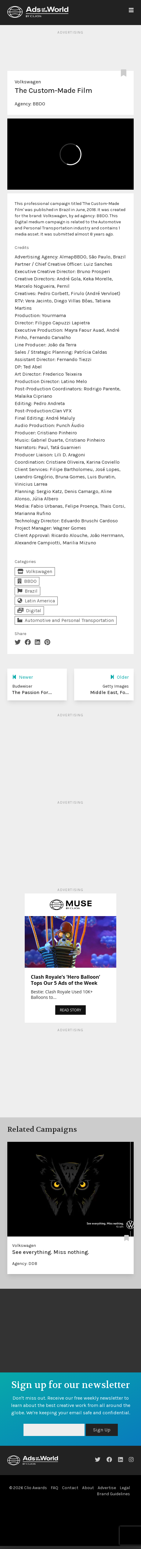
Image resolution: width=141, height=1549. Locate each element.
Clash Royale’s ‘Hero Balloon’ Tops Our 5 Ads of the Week (65, 980)
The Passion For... (32, 692)
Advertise (107, 1487)
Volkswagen (28, 82)
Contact (70, 1487)
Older (119, 677)
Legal (125, 1487)
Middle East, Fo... (109, 692)
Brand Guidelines (113, 1493)
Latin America (36, 601)
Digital (29, 610)
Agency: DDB (24, 1263)
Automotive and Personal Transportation (65, 620)
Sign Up (101, 1430)
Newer (22, 677)
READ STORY (70, 1010)
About (88, 1487)
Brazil (27, 591)
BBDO (39, 104)
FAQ (54, 1487)
